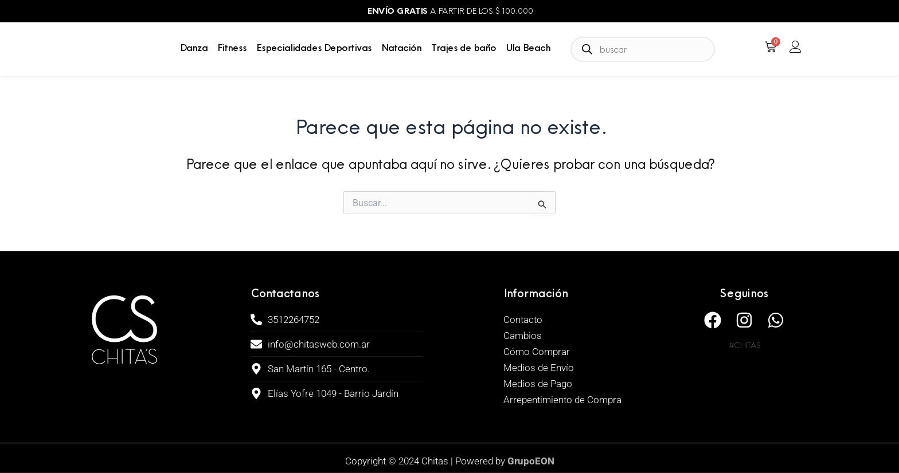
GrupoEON (530, 461)
